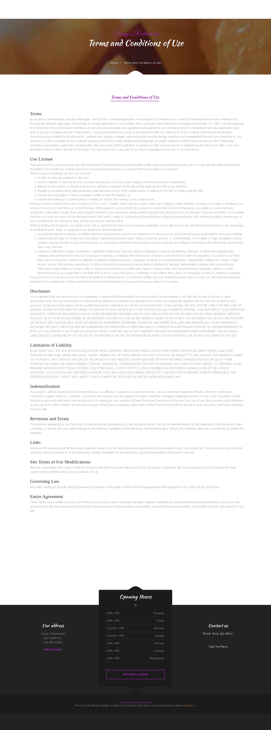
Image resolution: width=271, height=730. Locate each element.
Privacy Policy (144, 702)
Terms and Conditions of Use (135, 97)
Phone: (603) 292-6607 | (218, 633)
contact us (190, 705)
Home (114, 62)
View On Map (53, 649)
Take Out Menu (218, 646)
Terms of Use (126, 702)
